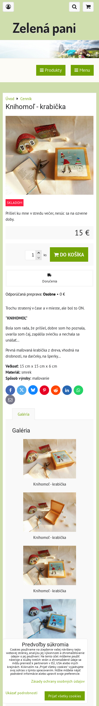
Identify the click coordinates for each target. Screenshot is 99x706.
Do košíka (69, 254)
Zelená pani (44, 27)
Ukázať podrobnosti (21, 693)
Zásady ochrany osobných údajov (58, 681)
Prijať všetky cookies (64, 695)
